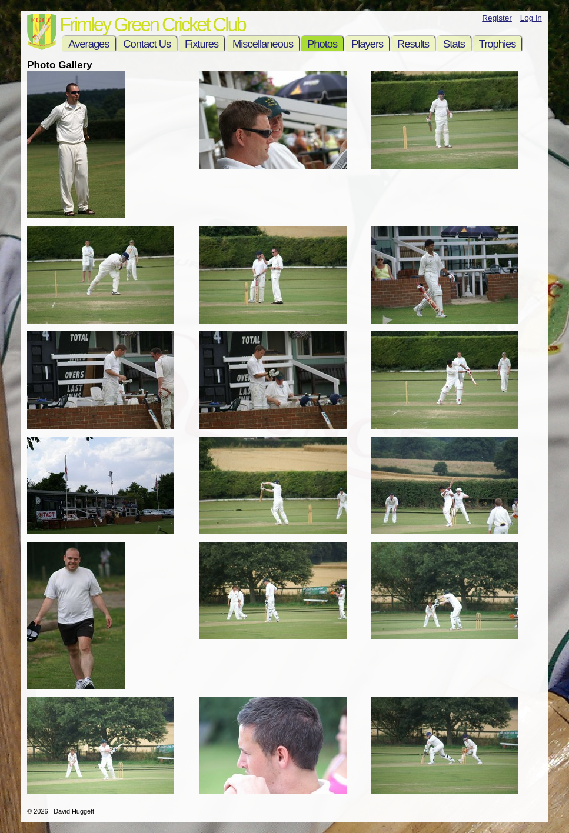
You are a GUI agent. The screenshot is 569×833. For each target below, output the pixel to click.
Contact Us (147, 44)
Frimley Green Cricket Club (152, 24)
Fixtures (201, 44)
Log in (531, 18)
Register (497, 18)
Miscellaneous (262, 44)
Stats (454, 44)
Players (367, 44)
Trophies (497, 44)
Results (413, 44)
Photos (322, 44)
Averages (88, 44)
